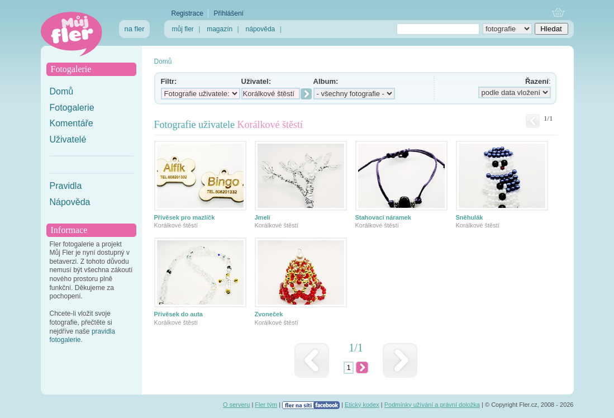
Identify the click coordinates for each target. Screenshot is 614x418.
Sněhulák (469, 217)
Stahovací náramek (383, 217)
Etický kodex (362, 404)
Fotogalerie (72, 107)
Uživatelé (68, 139)
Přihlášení (229, 13)
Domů (62, 91)
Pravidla (66, 186)
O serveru (236, 404)
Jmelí (262, 217)
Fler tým (266, 404)
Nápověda (70, 202)
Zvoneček (269, 314)
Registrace (187, 13)
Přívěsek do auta (178, 314)
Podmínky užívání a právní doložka (432, 404)
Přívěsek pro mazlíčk (184, 217)
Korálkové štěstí (176, 225)
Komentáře (71, 123)
